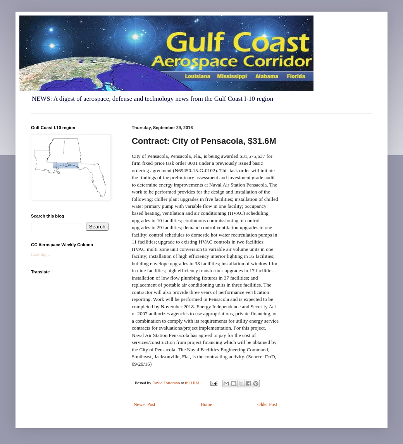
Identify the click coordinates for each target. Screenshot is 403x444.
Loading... (40, 254)
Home (206, 404)
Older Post (267, 404)
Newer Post (144, 404)
